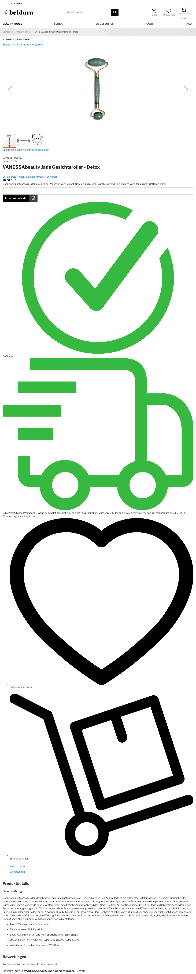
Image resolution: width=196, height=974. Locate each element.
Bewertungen (17, 871)
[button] (10, 90)
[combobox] (91, 12)
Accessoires (105, 23)
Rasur (189, 23)
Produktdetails (18, 866)
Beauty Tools (12, 23)
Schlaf (59, 23)
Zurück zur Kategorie (18, 39)
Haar (149, 23)
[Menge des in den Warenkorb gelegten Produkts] (98, 191)
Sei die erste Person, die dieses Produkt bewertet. (30, 176)
